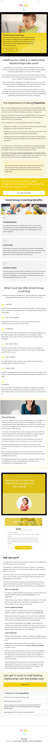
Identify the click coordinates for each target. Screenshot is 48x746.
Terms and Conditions (35, 741)
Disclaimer (25, 741)
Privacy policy (17, 741)
